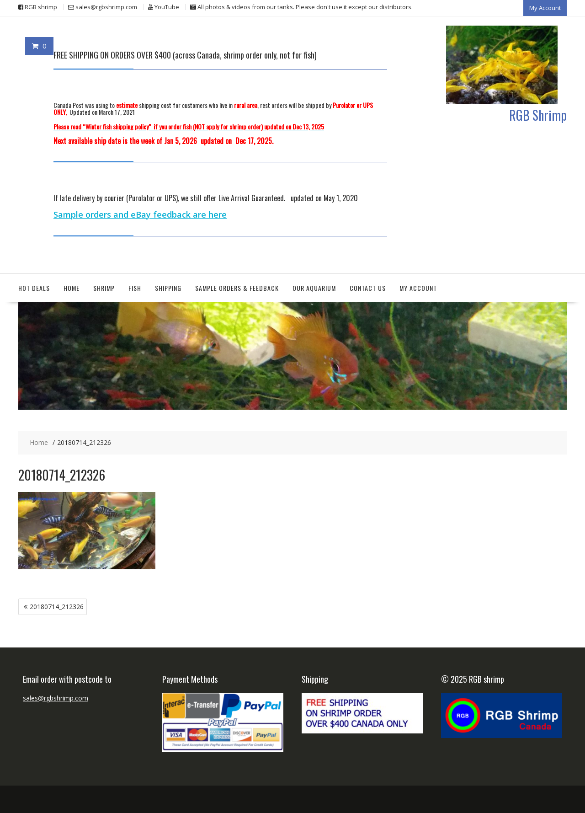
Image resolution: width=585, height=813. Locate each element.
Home (72, 288)
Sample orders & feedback (237, 288)
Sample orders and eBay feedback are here (140, 214)
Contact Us (368, 288)
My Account (545, 8)
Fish (134, 288)
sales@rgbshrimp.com (55, 698)
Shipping (168, 288)
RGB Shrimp (538, 115)
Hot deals (34, 288)
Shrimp (104, 288)
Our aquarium (314, 288)
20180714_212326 (57, 606)
